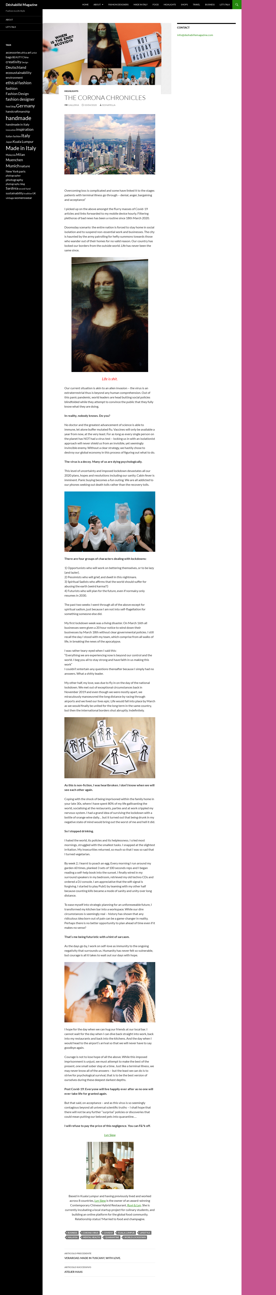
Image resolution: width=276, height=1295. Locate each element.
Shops (184, 4)
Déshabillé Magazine (21, 4)
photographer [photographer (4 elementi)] (13, 175)
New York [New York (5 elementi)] (12, 171)
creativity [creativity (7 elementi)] (13, 62)
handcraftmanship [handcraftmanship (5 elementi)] (18, 111)
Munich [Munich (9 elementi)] (13, 165)
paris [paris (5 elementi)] (22, 171)
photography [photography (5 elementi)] (14, 179)
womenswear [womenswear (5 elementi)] (23, 197)
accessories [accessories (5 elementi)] (13, 52)
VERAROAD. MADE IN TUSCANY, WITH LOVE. (109, 1255)
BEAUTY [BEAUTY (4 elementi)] (17, 57)
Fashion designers (118, 4)
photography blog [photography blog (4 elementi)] (15, 184)
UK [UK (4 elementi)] (34, 193)
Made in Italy (141, 4)
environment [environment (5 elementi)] (14, 77)
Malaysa (73, 1237)
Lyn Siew (110, 1135)
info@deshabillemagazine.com (195, 35)
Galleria (73, 105)
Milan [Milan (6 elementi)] (20, 155)
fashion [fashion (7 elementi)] (12, 88)
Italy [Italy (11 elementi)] (25, 135)
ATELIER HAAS (109, 1269)
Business (210, 4)
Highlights (170, 4)
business (72, 1232)
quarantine (112, 1237)
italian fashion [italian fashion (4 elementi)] (13, 136)
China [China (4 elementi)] (25, 57)
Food (156, 4)
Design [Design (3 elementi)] (25, 62)
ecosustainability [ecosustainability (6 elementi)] (18, 73)
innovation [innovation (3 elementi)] (11, 130)
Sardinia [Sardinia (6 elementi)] (12, 188)
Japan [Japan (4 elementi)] (9, 141)
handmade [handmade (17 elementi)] (18, 117)
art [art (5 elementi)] (29, 52)
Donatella (108, 105)
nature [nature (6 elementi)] (25, 166)
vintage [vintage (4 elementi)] (10, 197)
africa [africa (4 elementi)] (24, 52)
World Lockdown (135, 1237)
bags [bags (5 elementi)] (9, 57)
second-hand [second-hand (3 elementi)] (24, 188)
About (97, 4)
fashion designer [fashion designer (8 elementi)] (20, 99)
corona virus (90, 1232)
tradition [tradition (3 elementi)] (28, 193)
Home (85, 4)
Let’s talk (225, 4)
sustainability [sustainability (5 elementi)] (15, 193)
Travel (196, 4)
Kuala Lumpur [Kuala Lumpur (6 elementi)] (23, 142)
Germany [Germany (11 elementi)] (25, 105)
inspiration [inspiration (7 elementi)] (25, 129)
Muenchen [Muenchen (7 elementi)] (14, 160)
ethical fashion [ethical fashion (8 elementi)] (18, 82)
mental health (91, 1237)
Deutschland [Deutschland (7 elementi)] (16, 67)
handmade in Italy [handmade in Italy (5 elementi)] (17, 124)
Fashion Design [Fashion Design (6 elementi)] (17, 94)
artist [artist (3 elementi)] (34, 53)
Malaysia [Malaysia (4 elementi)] (11, 154)
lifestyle (145, 1232)
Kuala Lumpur (126, 1232)
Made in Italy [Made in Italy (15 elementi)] (21, 148)
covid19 (108, 1232)
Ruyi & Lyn (134, 1205)
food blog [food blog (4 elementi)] (11, 106)
